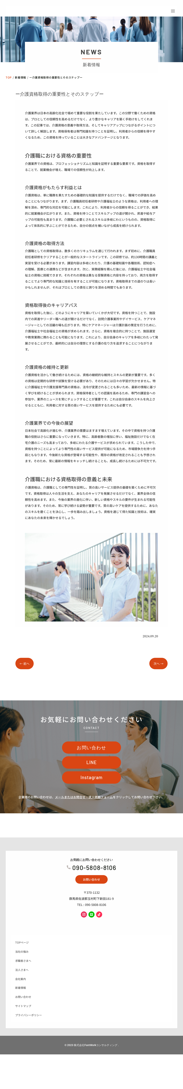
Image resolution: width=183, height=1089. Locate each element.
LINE (91, 775)
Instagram (91, 790)
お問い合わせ (91, 760)
